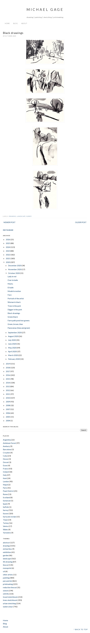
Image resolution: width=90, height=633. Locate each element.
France (5, 468)
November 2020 (15, 269)
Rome (5, 494)
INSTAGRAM (8, 230)
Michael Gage (45, 9)
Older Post (80, 222)
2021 (8, 258)
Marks (10, 284)
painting (6, 578)
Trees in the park (14, 306)
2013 (8, 386)
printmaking (8, 584)
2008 (8, 405)
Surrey (29, 216)
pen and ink (7, 581)
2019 (8, 364)
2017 (8, 371)
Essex (5, 465)
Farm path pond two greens (19, 320)
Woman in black (14, 302)
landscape (21, 216)
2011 (8, 394)
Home (7, 23)
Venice (5, 526)
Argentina (7, 440)
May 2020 (12, 348)
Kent (5, 478)
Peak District (8, 491)
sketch (5, 590)
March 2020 (13, 355)
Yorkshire (7, 533)
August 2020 (13, 336)
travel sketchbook (10, 597)
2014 (8, 382)
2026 (8, 239)
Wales (5, 529)
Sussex (5, 513)
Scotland (6, 497)
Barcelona (7, 449)
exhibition (7, 552)
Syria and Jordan (9, 516)
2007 (8, 409)
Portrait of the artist (16, 298)
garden (6, 555)
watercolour (8, 606)
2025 (8, 243)
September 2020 (15, 332)
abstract (6, 542)
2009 (8, 401)
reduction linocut (10, 587)
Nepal (5, 484)
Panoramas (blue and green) (19, 328)
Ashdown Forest (9, 443)
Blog (15, 23)
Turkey (6, 523)
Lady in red (12, 276)
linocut (5, 565)
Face (9, 295)
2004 (8, 420)
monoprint (7, 568)
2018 (8, 367)
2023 (8, 251)
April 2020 (12, 351)
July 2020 (12, 340)
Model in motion (14, 291)
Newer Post (9, 222)
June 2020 (12, 344)
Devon (5, 459)
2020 (8, 262)
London (6, 481)
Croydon (6, 452)
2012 (8, 390)
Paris (5, 488)
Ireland (6, 472)
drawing (12, 216)
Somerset (7, 500)
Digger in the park (15, 309)
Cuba (5, 456)
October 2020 (14, 273)
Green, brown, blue (15, 324)
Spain (5, 504)
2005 (8, 417)
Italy (5, 475)
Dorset (6, 462)
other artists (8, 574)
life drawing (7, 562)
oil (4, 571)
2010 (8, 398)
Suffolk (6, 507)
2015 (8, 379)
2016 (8, 375)
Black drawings (14, 313)
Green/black (13, 317)
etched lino (7, 549)
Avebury (6, 446)
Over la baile (13, 280)
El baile (10, 287)
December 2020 (15, 265)
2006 (8, 413)
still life (6, 594)
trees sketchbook (10, 600)
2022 (8, 255)
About (24, 23)
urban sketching (9, 603)
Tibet (5, 520)
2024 (8, 247)
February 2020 (14, 359)
